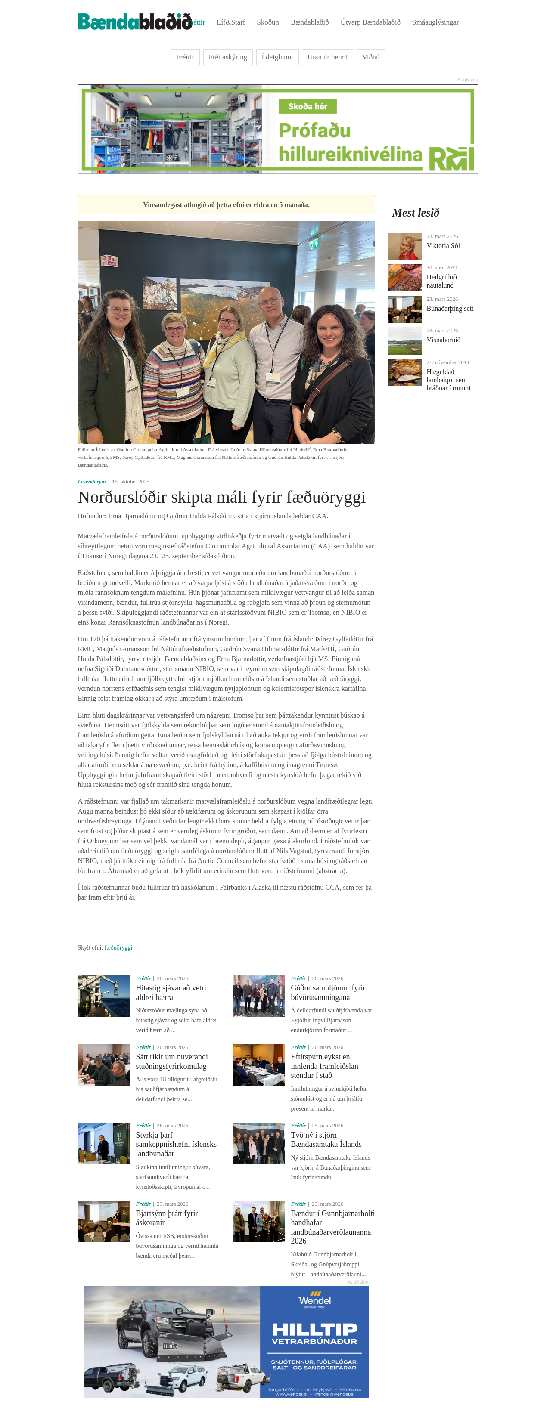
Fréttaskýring (228, 57)
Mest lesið (416, 212)
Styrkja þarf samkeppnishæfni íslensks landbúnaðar (176, 1144)
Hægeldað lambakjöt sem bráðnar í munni (449, 380)
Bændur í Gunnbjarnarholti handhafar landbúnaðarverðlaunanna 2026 (333, 1227)
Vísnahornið (444, 339)
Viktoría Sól (443, 245)
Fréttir (196, 22)
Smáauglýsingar (435, 22)
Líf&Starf (231, 22)
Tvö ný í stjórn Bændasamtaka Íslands (326, 1140)
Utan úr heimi (328, 57)
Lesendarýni (92, 482)
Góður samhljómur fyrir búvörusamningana (328, 993)
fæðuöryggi (119, 947)
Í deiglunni (277, 57)
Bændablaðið (310, 22)
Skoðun (268, 22)
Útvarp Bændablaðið (371, 22)
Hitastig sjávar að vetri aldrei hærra (171, 993)
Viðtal (371, 57)
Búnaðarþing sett (450, 308)
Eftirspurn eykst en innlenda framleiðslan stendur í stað (324, 1066)
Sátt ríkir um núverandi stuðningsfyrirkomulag (172, 1061)
